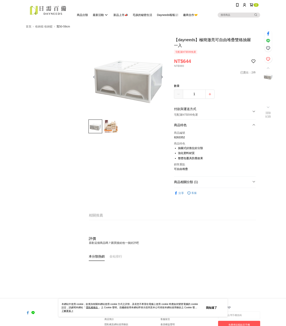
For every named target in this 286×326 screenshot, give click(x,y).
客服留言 (165, 319)
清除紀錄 (268, 114)
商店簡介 (109, 319)
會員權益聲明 (167, 324)
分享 (179, 193)
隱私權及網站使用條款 (116, 324)
